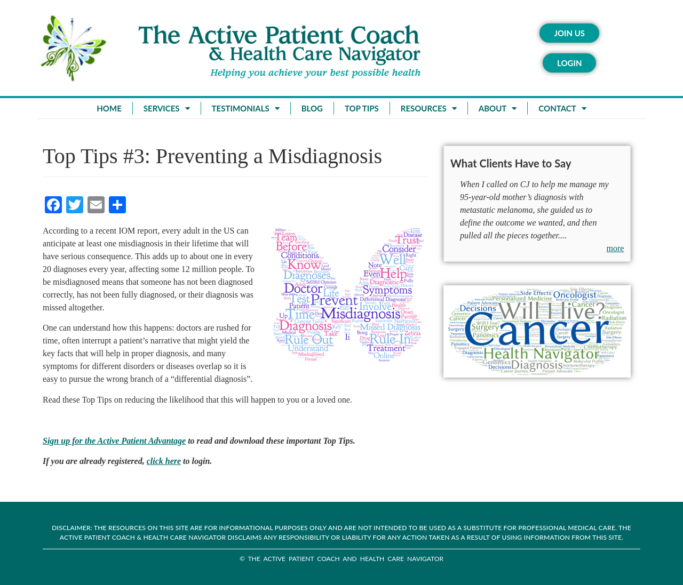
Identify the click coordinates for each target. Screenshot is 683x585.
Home (109, 108)
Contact (562, 108)
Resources (429, 108)
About (498, 108)
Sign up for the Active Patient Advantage (114, 440)
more (615, 248)
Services (167, 108)
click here (164, 461)
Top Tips (362, 108)
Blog (312, 108)
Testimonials (246, 108)
